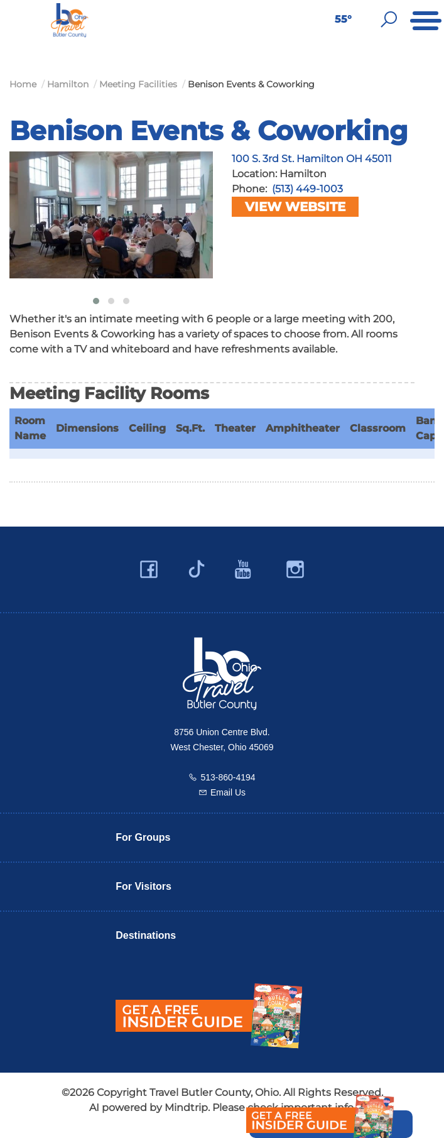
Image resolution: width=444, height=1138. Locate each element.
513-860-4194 (227, 777)
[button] (96, 301)
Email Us (228, 792)
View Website (295, 206)
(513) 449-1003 (307, 189)
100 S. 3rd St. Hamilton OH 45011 (312, 159)
